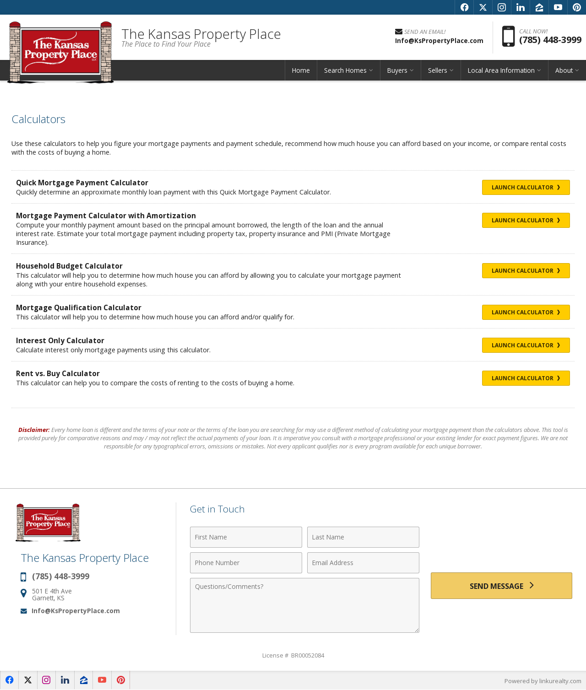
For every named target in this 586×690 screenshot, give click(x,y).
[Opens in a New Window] (464, 7)
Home (301, 70)
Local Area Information (501, 70)
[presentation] (501, 544)
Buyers (397, 70)
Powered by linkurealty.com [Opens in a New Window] (543, 681)
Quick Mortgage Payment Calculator (83, 183)
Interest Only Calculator (60, 340)
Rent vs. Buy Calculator (58, 373)
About (564, 70)
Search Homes (345, 70)
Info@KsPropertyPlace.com (76, 610)
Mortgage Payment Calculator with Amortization (107, 215)
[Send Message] (501, 586)
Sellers (437, 70)
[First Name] (246, 537)
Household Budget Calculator (70, 266)
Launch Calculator (524, 187)
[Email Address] (363, 562)
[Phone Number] (246, 562)
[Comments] (304, 605)
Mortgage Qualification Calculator (79, 307)
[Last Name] (363, 537)
